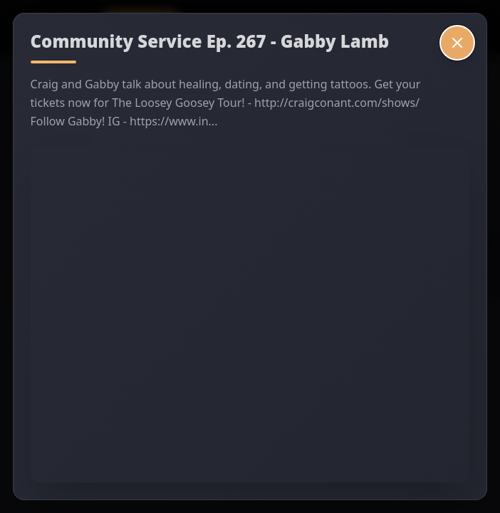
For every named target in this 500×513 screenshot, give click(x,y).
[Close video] (457, 43)
